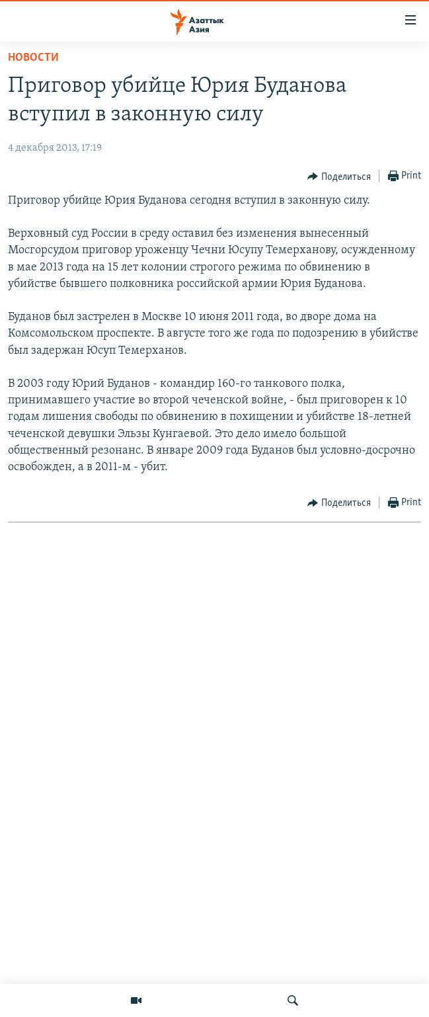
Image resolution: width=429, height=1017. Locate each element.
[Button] (339, 176)
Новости (33, 58)
